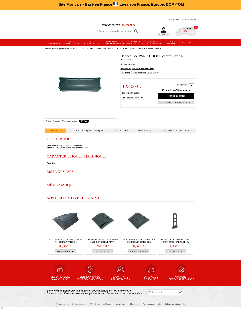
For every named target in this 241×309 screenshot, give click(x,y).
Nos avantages (80, 304)
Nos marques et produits (152, 304)
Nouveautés (188, 42)
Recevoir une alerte (134, 98)
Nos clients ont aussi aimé (176, 131)
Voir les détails (66, 251)
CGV (91, 304)
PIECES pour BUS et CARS (92, 42)
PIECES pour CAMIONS (53, 42)
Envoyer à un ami (53, 121)
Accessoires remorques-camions (133, 42)
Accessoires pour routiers (154, 42)
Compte (163, 35)
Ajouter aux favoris (69, 121)
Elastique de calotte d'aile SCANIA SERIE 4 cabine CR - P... (175, 240)
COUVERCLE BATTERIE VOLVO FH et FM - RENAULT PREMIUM (65, 240)
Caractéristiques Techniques (144, 72)
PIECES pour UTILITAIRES (72, 42)
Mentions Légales (104, 304)
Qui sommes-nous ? (63, 304)
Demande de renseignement (176, 102)
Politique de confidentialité (175, 304)
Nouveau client (175, 19)
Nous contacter (190, 19)
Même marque (145, 131)
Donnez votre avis (128, 64)
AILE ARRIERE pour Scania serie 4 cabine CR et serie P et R (102, 240)
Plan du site (134, 304)
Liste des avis (121, 131)
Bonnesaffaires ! (171, 42)
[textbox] (115, 31)
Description (125, 72)
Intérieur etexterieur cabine (112, 42)
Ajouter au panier (176, 95)
